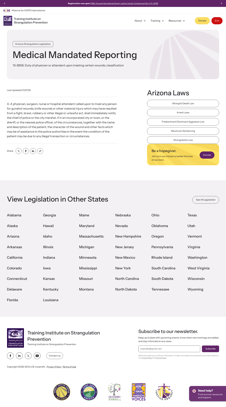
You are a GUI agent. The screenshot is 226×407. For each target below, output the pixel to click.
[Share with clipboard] (40, 151)
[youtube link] (37, 355)
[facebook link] (10, 355)
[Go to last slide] (4, 3)
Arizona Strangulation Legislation (33, 43)
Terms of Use (69, 366)
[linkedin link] (19, 355)
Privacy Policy (54, 366)
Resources (177, 20)
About (140, 20)
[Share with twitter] (19, 151)
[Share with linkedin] (33, 151)
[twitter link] (28, 355)
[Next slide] (221, 3)
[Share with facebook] (26, 151)
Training (157, 20)
